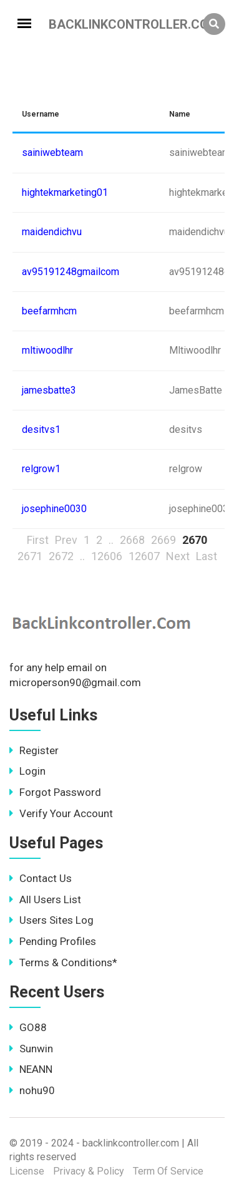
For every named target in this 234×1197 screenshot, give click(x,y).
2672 (61, 556)
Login (27, 771)
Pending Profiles (52, 941)
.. (111, 539)
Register (34, 750)
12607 (144, 556)
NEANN (30, 1069)
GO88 (28, 1027)
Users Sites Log (51, 920)
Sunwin (31, 1048)
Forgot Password (55, 792)
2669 (163, 539)
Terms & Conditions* (63, 962)
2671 (29, 556)
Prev (66, 539)
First (38, 539)
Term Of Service (168, 1171)
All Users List (45, 899)
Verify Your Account (61, 813)
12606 (106, 556)
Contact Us (40, 878)
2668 (132, 539)
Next (178, 556)
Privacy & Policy (88, 1171)
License (26, 1171)
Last (206, 556)
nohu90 (32, 1090)
